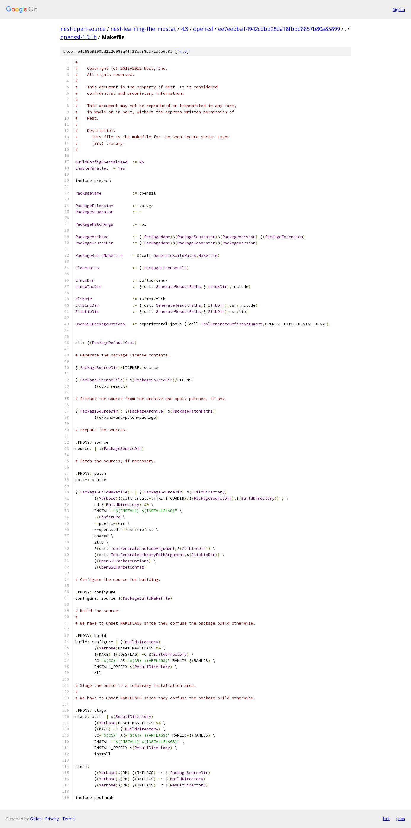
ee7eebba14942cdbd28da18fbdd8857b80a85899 (279, 28)
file (182, 51)
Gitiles (35, 818)
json (400, 818)
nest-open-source (82, 28)
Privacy (52, 818)
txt (386, 818)
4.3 (184, 28)
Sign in (399, 9)
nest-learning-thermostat (143, 28)
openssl (203, 28)
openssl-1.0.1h (78, 37)
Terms (68, 818)
